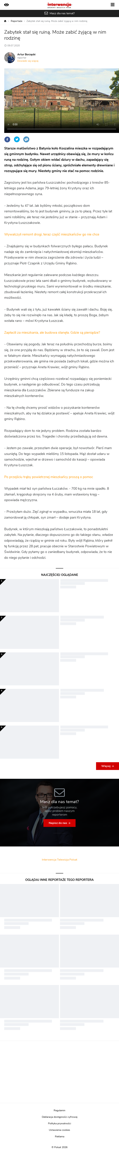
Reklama (59, 1136)
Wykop (26, 139)
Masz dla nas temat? (62, 13)
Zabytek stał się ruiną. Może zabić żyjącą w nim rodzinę (56, 21)
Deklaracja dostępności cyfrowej (59, 1117)
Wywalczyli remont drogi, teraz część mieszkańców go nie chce (51, 234)
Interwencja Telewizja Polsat (59, 859)
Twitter (17, 139)
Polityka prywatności (59, 1123)
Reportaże (16, 21)
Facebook (7, 139)
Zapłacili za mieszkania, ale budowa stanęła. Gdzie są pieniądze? (52, 332)
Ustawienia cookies (59, 1130)
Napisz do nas (58, 823)
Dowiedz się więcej (27, 61)
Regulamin (59, 1110)
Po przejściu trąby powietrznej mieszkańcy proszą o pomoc (48, 477)
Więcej (106, 766)
